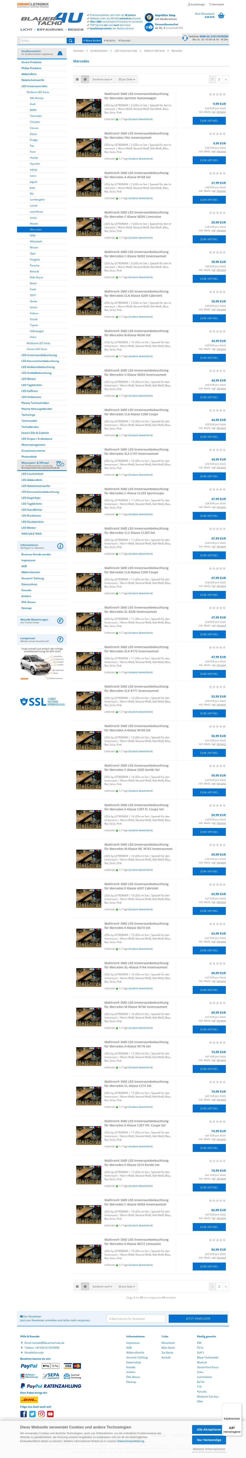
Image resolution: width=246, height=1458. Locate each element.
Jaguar (34, 182)
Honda (34, 158)
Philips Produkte (31, 69)
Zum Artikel (209, 121)
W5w (200, 1402)
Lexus (33, 218)
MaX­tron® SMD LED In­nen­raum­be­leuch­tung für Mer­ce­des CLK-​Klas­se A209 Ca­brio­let (136, 294)
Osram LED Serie (37, 350)
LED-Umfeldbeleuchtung (36, 373)
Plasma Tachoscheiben (35, 403)
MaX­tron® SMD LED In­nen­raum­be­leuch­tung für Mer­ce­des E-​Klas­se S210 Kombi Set (136, 1163)
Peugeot (35, 260)
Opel (32, 254)
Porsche (34, 266)
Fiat (32, 146)
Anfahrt (110, 40)
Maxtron (202, 1363)
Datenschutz (29, 585)
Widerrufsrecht (30, 573)
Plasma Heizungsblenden (36, 409)
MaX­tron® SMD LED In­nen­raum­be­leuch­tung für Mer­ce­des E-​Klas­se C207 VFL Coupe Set (136, 1124)
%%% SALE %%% (31, 534)
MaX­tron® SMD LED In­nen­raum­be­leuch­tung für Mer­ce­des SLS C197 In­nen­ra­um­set (136, 452)
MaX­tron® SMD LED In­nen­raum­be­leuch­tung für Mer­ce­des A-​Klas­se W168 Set (136, 175)
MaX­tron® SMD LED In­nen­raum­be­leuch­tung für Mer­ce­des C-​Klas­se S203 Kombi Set (136, 768)
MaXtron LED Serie (38, 93)
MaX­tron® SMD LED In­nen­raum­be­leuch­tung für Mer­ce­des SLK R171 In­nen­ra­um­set (136, 689)
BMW (33, 110)
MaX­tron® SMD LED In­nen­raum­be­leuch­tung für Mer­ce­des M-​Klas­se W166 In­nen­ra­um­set (136, 1005)
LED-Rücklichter (31, 516)
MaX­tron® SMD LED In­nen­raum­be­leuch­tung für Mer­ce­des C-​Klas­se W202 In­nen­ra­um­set (136, 254)
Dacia (33, 134)
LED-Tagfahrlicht (31, 385)
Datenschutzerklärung (130, 1441)
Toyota (34, 326)
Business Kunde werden (36, 555)
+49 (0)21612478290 (47, 1348)
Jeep (32, 188)
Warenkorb (168, 1343)
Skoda (33, 302)
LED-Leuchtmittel (32, 474)
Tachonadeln (29, 421)
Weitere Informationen (209, 1449)
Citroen (34, 128)
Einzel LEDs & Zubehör (35, 433)
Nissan (34, 248)
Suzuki (34, 320)
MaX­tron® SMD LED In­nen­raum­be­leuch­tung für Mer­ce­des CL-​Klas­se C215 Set (136, 1084)
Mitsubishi (36, 242)
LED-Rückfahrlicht (32, 522)
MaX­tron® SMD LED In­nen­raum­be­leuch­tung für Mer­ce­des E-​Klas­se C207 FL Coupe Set (136, 808)
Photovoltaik (29, 457)
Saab (33, 290)
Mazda (34, 224)
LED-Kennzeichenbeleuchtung (40, 361)
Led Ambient (204, 1377)
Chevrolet (35, 116)
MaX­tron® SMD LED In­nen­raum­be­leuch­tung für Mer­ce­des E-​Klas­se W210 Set (136, 926)
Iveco (33, 176)
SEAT (33, 296)
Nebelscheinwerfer (33, 80)
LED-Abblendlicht (31, 480)
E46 (199, 1343)
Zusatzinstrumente (33, 451)
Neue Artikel (92, 40)
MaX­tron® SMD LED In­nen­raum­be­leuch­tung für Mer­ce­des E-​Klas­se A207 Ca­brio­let (136, 887)
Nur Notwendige (209, 1440)
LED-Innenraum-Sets (34, 87)
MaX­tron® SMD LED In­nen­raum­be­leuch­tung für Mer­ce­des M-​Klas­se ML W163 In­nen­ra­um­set (138, 847)
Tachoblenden (30, 427)
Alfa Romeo (37, 98)
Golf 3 (200, 1353)
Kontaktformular (34, 1353)
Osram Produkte (31, 63)
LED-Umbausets (31, 397)
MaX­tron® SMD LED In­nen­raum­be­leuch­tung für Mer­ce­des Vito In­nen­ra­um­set (136, 136)
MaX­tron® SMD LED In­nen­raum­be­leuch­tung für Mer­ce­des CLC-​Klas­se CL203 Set (136, 531)
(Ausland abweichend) (140, 119)
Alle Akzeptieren (209, 1429)
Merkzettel (216, 4)
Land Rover (36, 212)
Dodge (34, 140)
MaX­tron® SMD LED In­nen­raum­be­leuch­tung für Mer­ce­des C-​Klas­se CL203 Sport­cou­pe (136, 491)
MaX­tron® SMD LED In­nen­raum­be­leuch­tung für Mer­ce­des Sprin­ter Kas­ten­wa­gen (136, 96)
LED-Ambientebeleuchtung (38, 367)
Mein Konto (168, 1348)
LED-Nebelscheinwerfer (35, 486)
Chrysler (35, 122)
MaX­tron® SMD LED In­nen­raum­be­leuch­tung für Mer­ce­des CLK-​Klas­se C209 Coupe (136, 571)
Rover (33, 284)
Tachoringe (28, 415)
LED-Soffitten (29, 391)
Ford (32, 152)
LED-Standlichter (31, 510)
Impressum (28, 561)
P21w (200, 1348)
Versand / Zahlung (32, 579)
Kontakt (126, 40)
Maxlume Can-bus (207, 1397)
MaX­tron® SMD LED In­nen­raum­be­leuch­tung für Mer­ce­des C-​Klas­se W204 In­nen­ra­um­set (136, 1203)
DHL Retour (28, 603)
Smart (33, 308)
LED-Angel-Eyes (31, 498)
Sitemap (26, 608)
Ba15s (200, 1382)
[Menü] (239, 1405)
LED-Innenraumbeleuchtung (39, 355)
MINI (32, 236)
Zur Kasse (167, 1353)
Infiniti (33, 170)
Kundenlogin (196, 4)
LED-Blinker (28, 379)
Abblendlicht (29, 74)
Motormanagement (33, 445)
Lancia (34, 206)
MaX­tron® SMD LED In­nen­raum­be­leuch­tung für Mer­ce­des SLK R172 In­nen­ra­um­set (136, 650)
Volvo (33, 337)
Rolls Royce (36, 278)
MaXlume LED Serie (38, 344)
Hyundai (35, 164)
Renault (34, 272)
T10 (199, 1387)
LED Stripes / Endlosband (36, 439)
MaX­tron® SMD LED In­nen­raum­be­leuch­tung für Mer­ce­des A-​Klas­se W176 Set (136, 1045)
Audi (32, 104)
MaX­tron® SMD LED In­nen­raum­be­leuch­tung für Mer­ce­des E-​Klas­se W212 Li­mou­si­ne (136, 1242)
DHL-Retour (133, 1377)
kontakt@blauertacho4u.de (48, 1343)
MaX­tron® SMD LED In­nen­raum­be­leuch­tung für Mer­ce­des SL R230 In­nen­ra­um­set (136, 610)
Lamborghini (37, 200)
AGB (24, 567)
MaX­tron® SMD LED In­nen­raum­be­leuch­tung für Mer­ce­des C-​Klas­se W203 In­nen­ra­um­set (136, 373)
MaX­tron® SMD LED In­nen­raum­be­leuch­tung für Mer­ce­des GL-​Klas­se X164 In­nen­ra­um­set (136, 966)
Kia (32, 194)
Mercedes (36, 230)
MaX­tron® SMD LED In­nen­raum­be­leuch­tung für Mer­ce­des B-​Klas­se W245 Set (136, 333)
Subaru (34, 314)
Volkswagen (37, 331)
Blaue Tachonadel (207, 1358)
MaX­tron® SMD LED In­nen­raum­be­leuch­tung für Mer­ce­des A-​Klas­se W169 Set (136, 729)
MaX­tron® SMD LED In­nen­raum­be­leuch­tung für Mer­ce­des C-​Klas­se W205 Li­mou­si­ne (136, 215)
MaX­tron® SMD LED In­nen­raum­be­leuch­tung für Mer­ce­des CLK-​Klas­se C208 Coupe (136, 412)
